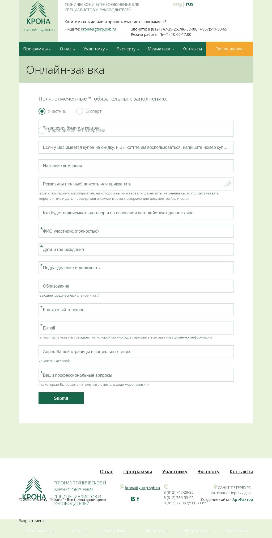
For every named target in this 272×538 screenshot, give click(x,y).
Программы (37, 49)
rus (190, 4)
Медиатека (161, 49)
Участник (57, 111)
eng (177, 4)
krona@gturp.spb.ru (98, 29)
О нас (67, 49)
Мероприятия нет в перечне (76, 130)
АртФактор (242, 499)
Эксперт (93, 111)
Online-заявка (229, 49)
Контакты (192, 49)
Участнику (95, 49)
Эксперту (128, 49)
